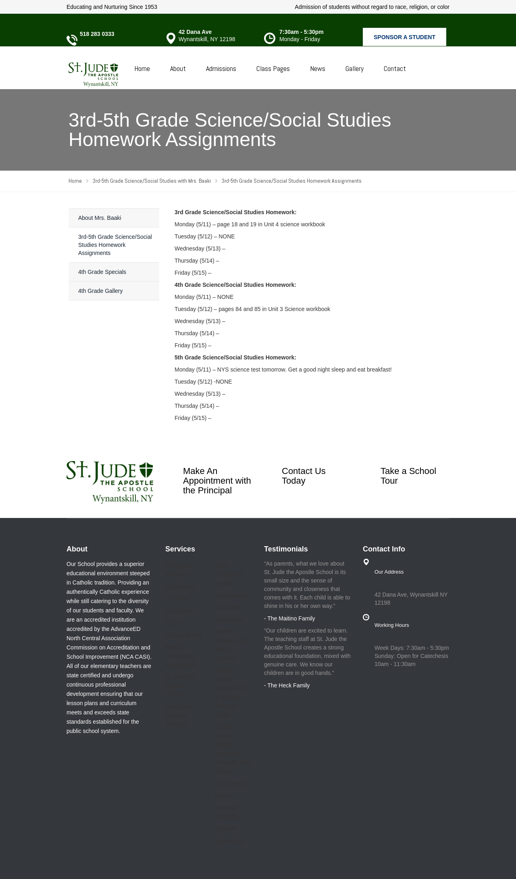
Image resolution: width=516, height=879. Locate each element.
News (317, 68)
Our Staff (177, 598)
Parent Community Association (180, 655)
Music (223, 795)
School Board (183, 634)
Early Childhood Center (228, 574)
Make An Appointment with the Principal (217, 480)
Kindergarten (232, 595)
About (178, 68)
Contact (395, 68)
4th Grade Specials (102, 272)
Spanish (226, 828)
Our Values (180, 586)
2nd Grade (229, 619)
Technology (230, 840)
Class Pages (273, 68)
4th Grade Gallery (100, 291)
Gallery (354, 68)
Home (142, 68)
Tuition (174, 622)
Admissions (221, 68)
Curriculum (180, 610)
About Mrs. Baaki (99, 218)
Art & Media (230, 783)
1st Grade (228, 607)
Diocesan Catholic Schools (178, 715)
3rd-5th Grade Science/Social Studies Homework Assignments (115, 245)
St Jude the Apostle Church (180, 685)
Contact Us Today (304, 476)
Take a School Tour (408, 476)
